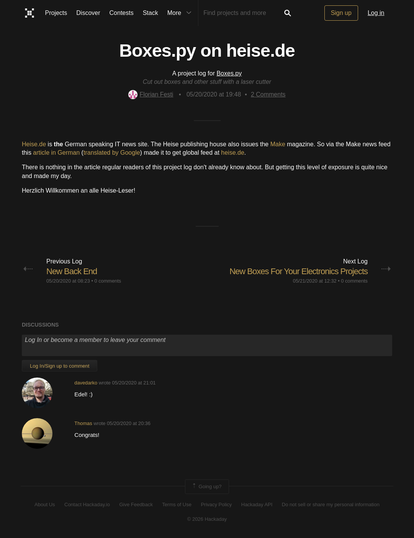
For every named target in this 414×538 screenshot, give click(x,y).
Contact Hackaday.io (87, 504)
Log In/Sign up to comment (59, 366)
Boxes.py (229, 73)
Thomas (83, 423)
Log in (376, 13)
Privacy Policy (216, 504)
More (181, 13)
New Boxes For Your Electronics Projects (298, 271)
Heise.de (34, 144)
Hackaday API (257, 504)
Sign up (341, 13)
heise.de (232, 152)
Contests (122, 13)
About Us (44, 504)
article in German (56, 152)
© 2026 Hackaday (207, 519)
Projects (56, 13)
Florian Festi (150, 94)
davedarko (85, 383)
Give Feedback (135, 504)
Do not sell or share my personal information (331, 504)
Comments (268, 94)
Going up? (206, 486)
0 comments (107, 281)
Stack (150, 13)
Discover (88, 13)
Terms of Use (176, 504)
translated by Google (111, 152)
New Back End (71, 271)
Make (277, 144)
